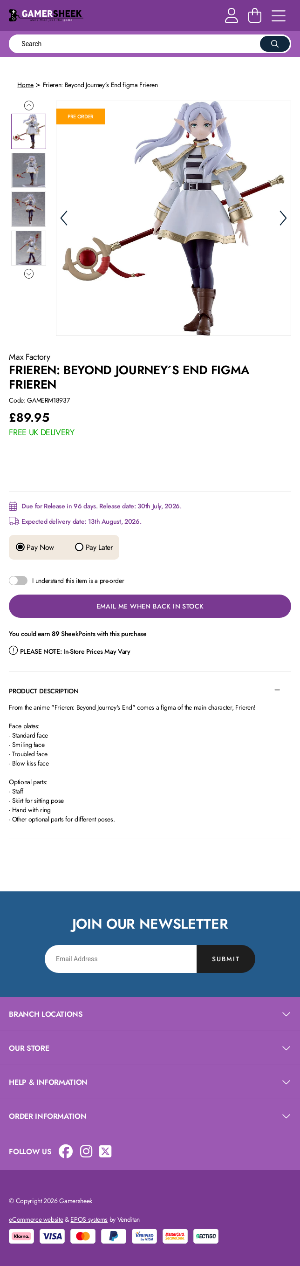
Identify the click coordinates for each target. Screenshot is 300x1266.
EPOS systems (89, 1219)
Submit (226, 959)
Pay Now (35, 547)
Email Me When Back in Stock (150, 606)
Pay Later (94, 547)
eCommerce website (36, 1219)
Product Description (43, 691)
